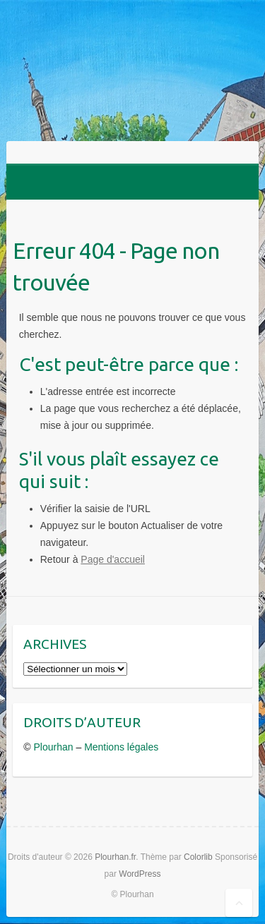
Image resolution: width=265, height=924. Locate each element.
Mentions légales (121, 747)
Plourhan (53, 747)
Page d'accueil (113, 559)
